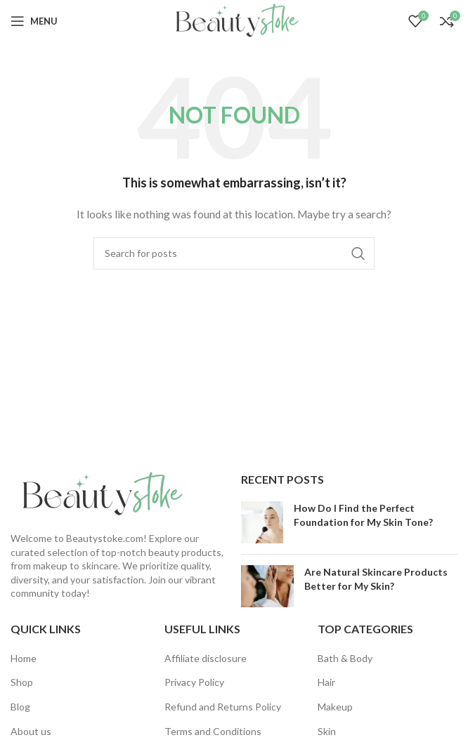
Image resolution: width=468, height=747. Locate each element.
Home (24, 658)
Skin (327, 731)
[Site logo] (234, 20)
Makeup (335, 707)
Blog (20, 707)
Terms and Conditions (212, 731)
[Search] (234, 253)
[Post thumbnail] (262, 522)
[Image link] (98, 493)
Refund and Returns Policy (222, 707)
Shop (22, 682)
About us (31, 731)
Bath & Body (345, 658)
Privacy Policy (194, 682)
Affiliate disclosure (205, 658)
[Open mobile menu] (34, 21)
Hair (326, 682)
